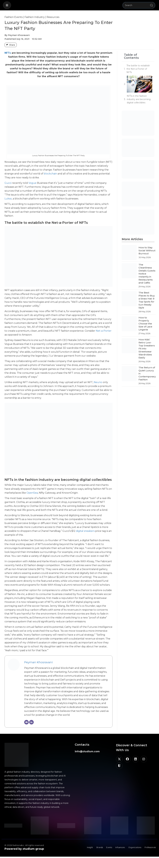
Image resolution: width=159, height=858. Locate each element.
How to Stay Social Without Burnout (147, 250)
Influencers (113, 848)
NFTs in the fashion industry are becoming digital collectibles (139, 99)
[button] (7, 5)
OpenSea (32, 492)
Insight (76, 848)
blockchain (50, 173)
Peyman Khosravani (38, 662)
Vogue (32, 183)
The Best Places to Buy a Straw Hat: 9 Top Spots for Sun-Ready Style (147, 300)
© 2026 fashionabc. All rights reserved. (24, 845)
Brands (87, 848)
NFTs (8, 52)
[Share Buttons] (11, 45)
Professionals (148, 848)
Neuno (98, 382)
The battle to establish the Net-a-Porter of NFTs (138, 69)
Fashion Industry (35, 17)
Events (99, 848)
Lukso (8, 198)
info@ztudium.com (87, 751)
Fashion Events (14, 17)
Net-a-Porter (103, 330)
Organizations (130, 848)
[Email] (26, 722)
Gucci (8, 183)
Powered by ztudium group (24, 848)
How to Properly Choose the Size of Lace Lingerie (145, 323)
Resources (53, 17)
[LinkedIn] (31, 722)
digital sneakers (85, 531)
